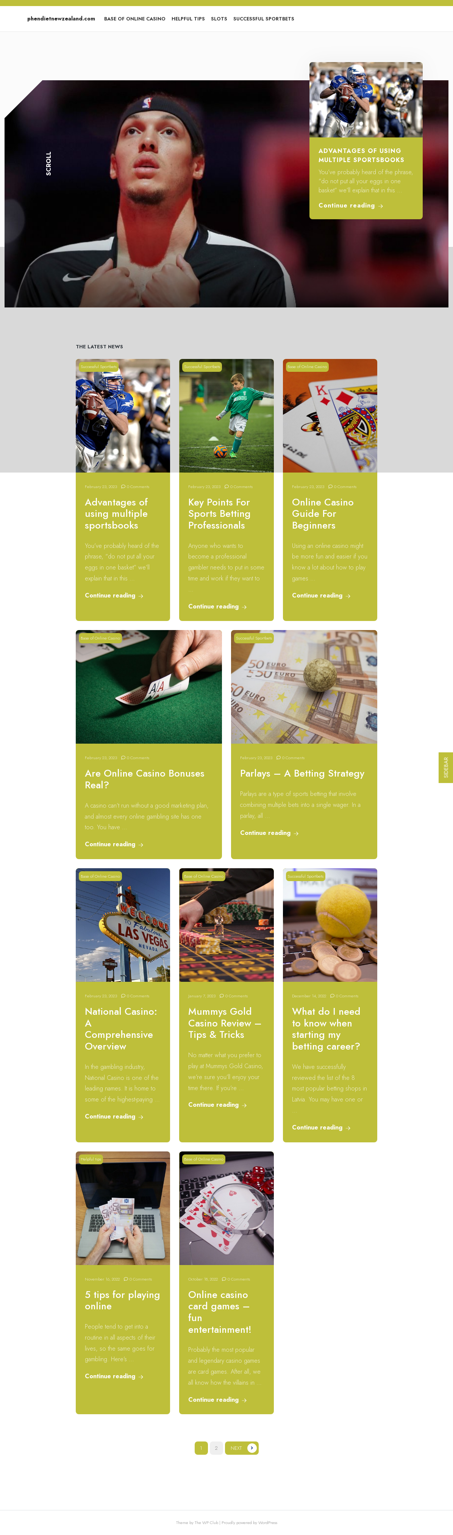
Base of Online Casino (135, 18)
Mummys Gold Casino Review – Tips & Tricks (225, 1023)
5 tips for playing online (122, 1300)
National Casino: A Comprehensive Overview (121, 1029)
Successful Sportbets (263, 18)
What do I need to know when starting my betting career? (326, 1029)
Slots (219, 18)
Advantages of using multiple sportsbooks (362, 155)
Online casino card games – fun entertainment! (219, 1312)
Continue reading (351, 205)
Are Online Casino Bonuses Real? (145, 779)
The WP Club (207, 1522)
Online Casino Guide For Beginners (323, 513)
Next (236, 1448)
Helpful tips (188, 18)
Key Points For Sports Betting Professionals (219, 513)
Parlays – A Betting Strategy (302, 773)
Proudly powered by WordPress (249, 1522)
